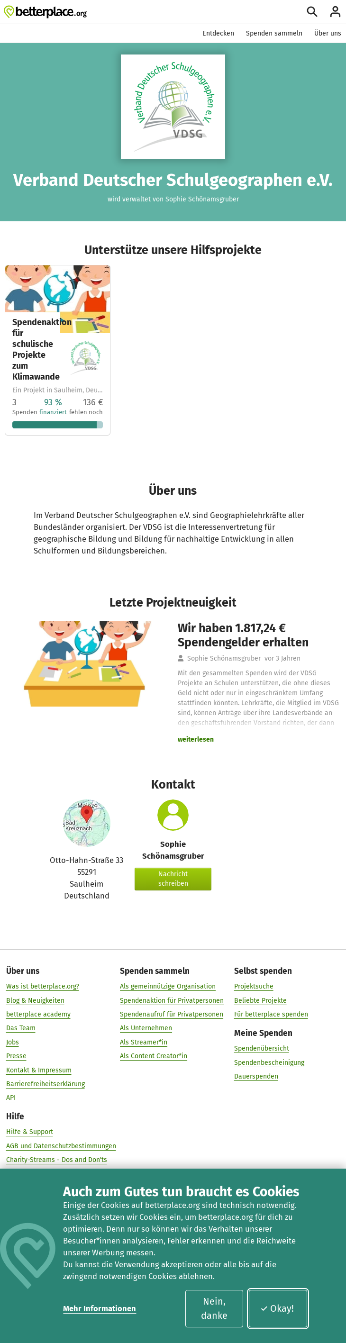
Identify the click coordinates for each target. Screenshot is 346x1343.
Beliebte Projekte (260, 1001)
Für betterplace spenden (271, 1015)
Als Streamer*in (143, 1042)
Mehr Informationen (99, 1308)
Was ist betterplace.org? (42, 987)
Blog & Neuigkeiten (35, 1001)
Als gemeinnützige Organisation (168, 987)
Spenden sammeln (274, 33)
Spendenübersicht (261, 1049)
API (11, 1098)
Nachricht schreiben (173, 879)
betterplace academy (38, 1015)
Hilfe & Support (29, 1132)
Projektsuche (253, 987)
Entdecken (218, 33)
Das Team (21, 1029)
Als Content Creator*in (153, 1057)
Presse (16, 1057)
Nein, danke (214, 1308)
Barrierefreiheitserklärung (45, 1084)
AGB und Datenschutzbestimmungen (61, 1146)
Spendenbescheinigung (269, 1063)
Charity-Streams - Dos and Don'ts (56, 1160)
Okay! (277, 1308)
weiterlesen (196, 739)
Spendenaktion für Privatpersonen (172, 1001)
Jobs (12, 1042)
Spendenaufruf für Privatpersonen (171, 1015)
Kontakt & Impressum (39, 1070)
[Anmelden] (335, 12)
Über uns (327, 33)
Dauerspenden (256, 1076)
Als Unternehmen (146, 1029)
